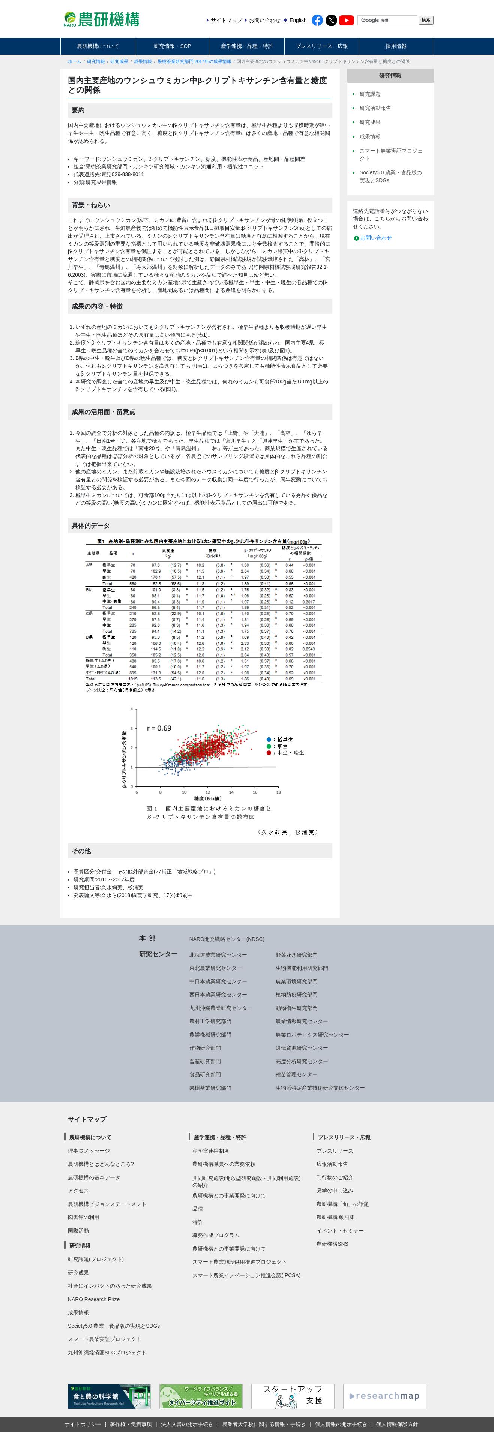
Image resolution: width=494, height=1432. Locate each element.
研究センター (158, 954)
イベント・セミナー (340, 1231)
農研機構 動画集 (336, 1217)
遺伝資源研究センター (302, 1048)
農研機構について (98, 46)
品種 (197, 1209)
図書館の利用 (83, 1217)
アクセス (78, 1191)
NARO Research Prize (94, 1299)
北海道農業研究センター (218, 955)
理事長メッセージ (89, 1151)
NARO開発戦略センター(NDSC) (226, 939)
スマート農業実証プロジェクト (104, 1339)
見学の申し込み (335, 1191)
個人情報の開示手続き (341, 1424)
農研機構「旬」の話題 (343, 1204)
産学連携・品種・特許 (247, 46)
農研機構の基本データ (94, 1177)
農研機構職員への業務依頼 (223, 1164)
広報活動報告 (332, 1164)
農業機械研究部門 (210, 1035)
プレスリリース (335, 1151)
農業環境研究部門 (297, 981)
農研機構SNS (332, 1244)
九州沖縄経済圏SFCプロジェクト (107, 1353)
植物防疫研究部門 (297, 995)
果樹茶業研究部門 (210, 1088)
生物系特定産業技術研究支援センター (320, 1088)
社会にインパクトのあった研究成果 (110, 1286)
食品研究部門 (205, 1074)
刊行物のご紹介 (335, 1177)
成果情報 (143, 61)
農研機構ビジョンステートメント (107, 1204)
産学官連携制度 (210, 1151)
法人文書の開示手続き (187, 1424)
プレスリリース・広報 (322, 46)
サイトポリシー (83, 1424)
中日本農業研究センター (218, 981)
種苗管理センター (297, 1074)
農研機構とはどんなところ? (101, 1164)
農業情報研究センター (302, 1021)
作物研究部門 (205, 1048)
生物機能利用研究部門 (302, 968)
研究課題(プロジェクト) (96, 1259)
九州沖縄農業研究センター (220, 1008)
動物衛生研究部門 (297, 1008)
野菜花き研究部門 (297, 955)
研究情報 (96, 61)
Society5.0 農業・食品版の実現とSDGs (114, 1326)
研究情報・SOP (172, 46)
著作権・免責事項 (131, 1424)
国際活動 (78, 1231)
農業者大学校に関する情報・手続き (264, 1424)
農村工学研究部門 (210, 1021)
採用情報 (396, 46)
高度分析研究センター (302, 1061)
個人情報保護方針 (397, 1424)
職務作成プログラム (216, 1235)
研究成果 (119, 61)
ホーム (74, 61)
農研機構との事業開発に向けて (229, 1195)
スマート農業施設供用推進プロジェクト (239, 1262)
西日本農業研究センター (218, 995)
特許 (197, 1222)
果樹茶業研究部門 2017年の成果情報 (194, 61)
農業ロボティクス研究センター (312, 1035)
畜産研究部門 (205, 1061)
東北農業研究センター (215, 968)
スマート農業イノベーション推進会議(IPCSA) (246, 1275)
